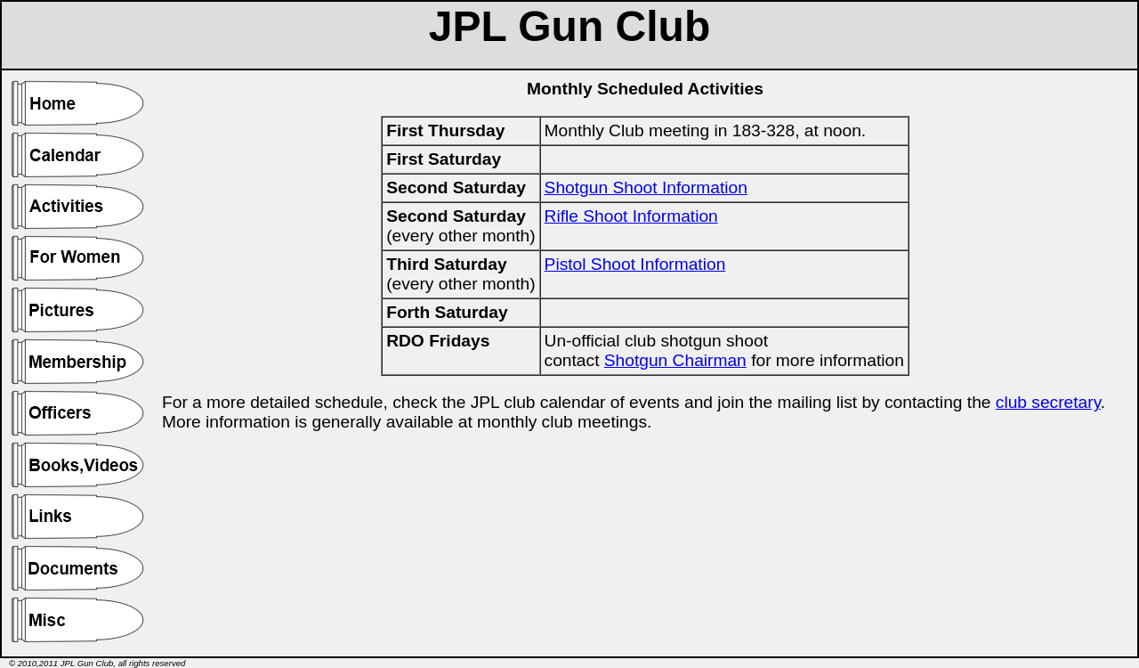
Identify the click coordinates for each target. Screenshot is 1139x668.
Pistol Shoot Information (635, 264)
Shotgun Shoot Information (646, 187)
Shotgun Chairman (675, 360)
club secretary (1048, 402)
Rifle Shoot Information (631, 216)
